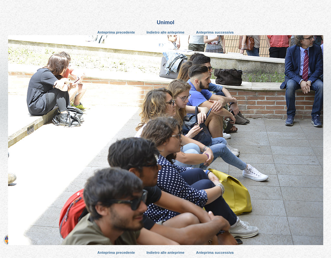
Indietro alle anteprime (165, 32)
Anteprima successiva (215, 32)
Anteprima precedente (116, 32)
